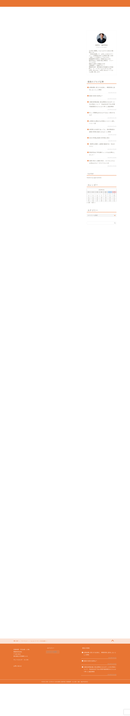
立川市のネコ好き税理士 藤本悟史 (65, 3)
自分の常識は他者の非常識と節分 (99, 138)
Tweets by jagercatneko (94, 177)
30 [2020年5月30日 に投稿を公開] (110, 200)
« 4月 (88, 202)
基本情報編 (32, 158)
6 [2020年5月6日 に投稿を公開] (97, 195)
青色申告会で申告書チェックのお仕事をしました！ (102, 153)
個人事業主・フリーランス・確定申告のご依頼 (47, 17)
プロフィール (26, 9)
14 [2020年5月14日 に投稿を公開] (101, 197)
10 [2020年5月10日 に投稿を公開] (114, 195)
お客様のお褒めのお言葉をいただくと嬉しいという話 (102, 122)
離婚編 (28, 169)
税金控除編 (32, 164)
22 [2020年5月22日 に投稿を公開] (105, 199)
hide (53, 146)
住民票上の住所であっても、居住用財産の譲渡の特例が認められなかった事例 (102, 131)
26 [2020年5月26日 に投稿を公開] (93, 200)
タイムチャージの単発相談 (83, 21)
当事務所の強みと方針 (56, 9)
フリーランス (20, 33)
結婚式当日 (29, 153)
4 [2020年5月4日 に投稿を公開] (88, 195)
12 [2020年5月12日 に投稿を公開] (93, 197)
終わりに (29, 172)
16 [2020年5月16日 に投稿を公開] (110, 197)
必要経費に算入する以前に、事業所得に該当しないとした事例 (102, 88)
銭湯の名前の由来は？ (96, 96)
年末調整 (29, 155)
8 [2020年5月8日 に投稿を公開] (105, 195)
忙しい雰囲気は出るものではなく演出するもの (102, 114)
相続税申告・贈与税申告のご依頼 (38, 21)
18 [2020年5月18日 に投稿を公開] (88, 199)
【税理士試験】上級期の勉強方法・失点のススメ (102, 145)
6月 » (93, 202)
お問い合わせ (26, 26)
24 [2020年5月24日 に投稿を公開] (114, 199)
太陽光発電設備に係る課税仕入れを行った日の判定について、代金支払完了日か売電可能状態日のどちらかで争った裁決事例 (102, 104)
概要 (32, 160)
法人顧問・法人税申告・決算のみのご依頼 (44, 13)
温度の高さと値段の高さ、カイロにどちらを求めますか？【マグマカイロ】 (102, 162)
